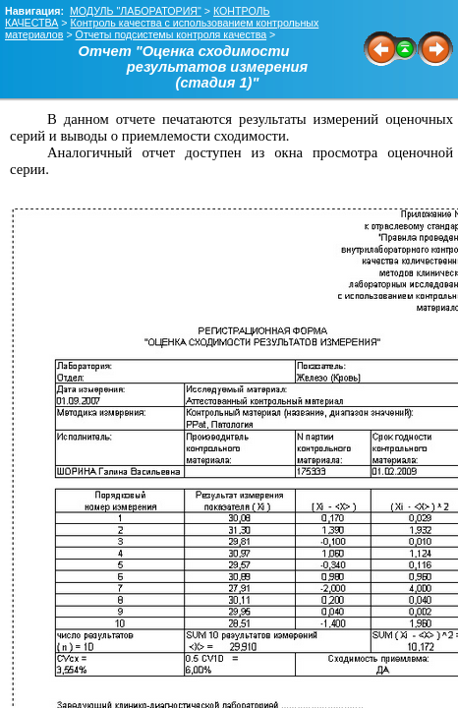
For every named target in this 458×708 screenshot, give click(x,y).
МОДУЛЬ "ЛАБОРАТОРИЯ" (135, 11)
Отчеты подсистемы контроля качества (171, 34)
